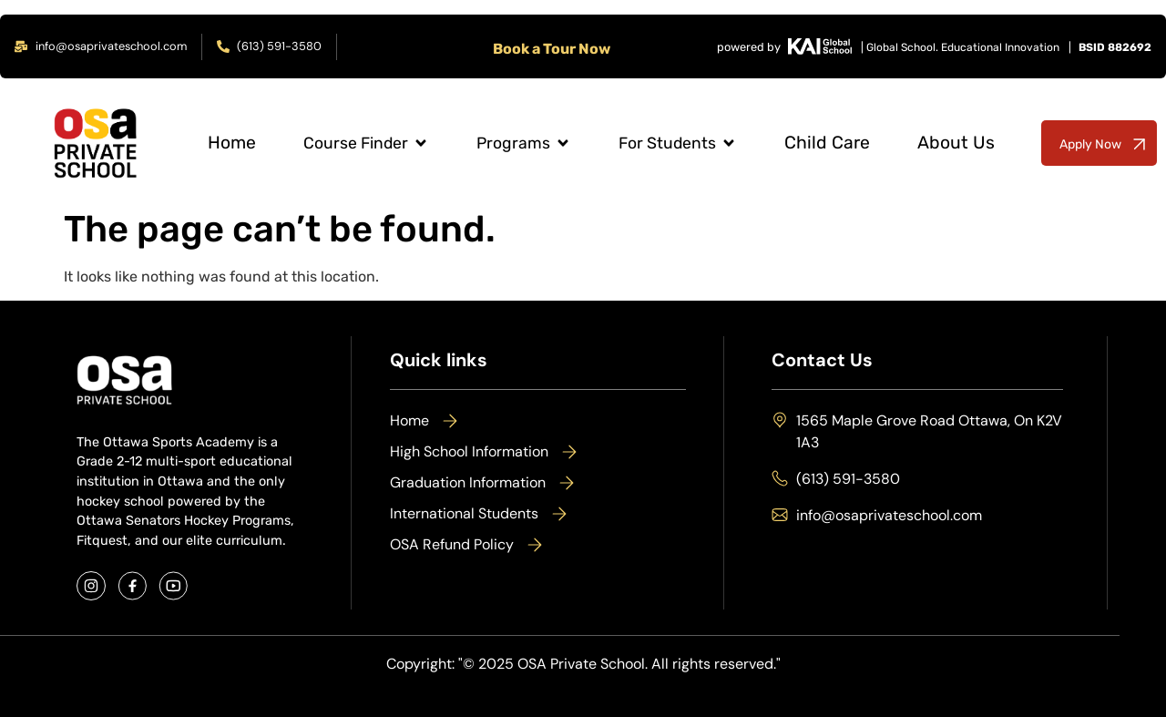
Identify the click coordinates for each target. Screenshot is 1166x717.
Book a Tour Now (551, 48)
